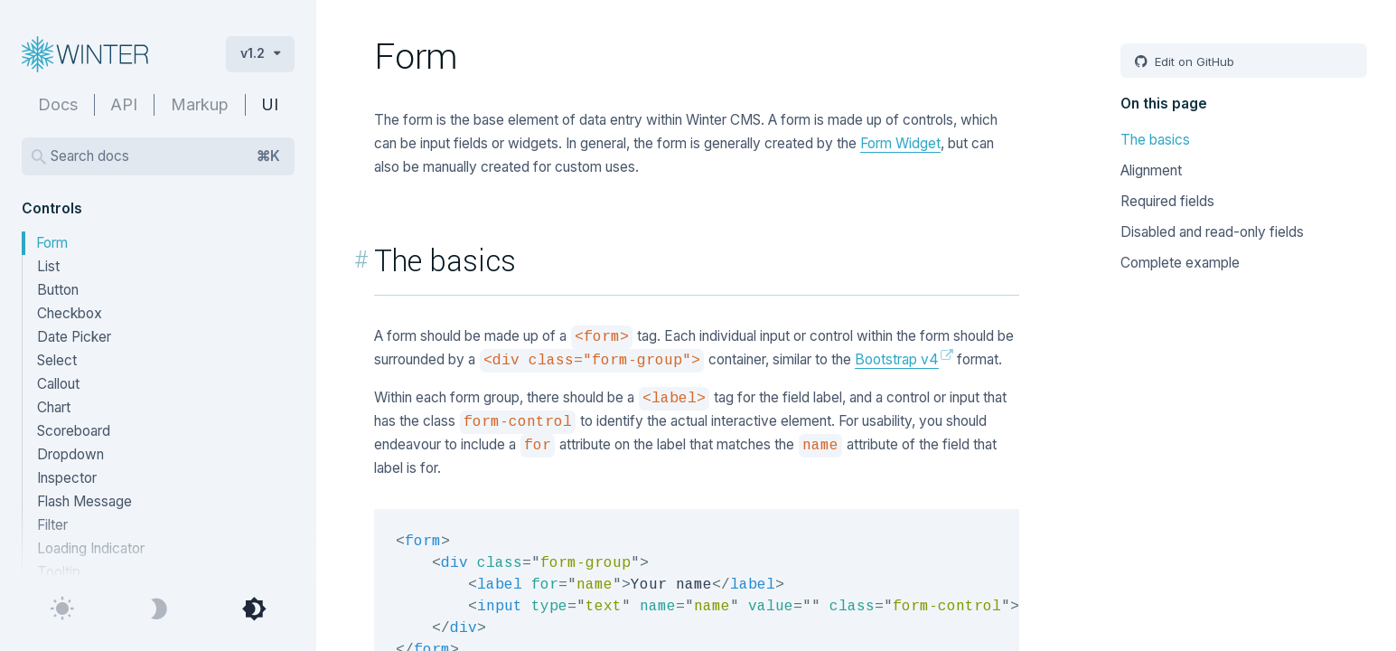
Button (58, 289)
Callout (58, 383)
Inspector (67, 477)
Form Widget (900, 143)
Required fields (1167, 201)
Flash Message (84, 501)
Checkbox (69, 313)
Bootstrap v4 (897, 359)
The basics (1155, 139)
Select (57, 360)
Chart (53, 407)
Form (52, 242)
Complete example (1180, 262)
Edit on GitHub (1192, 61)
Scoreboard (73, 430)
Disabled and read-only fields (1212, 232)
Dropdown (70, 454)
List (48, 266)
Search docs (165, 156)
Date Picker (74, 336)
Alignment (1151, 170)
